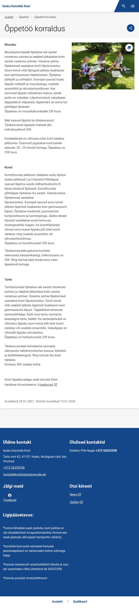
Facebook (9, 497)
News (73, 494)
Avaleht (9, 17)
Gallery (74, 502)
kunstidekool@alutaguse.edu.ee (24, 474)
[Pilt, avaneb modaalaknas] (103, 65)
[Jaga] (130, 28)
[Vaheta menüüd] (132, 6)
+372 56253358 (14, 467)
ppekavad (49, 384)
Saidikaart (80, 601)
